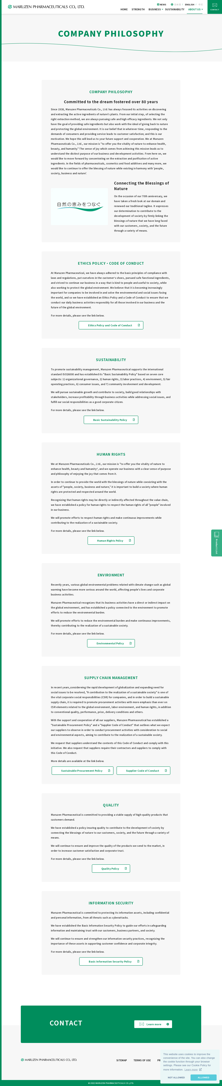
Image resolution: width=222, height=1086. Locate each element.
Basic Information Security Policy (110, 961)
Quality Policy (110, 868)
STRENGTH (138, 9)
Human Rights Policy (110, 540)
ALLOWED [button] (203, 1077)
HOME (124, 9)
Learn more (154, 1024)
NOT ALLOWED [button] (176, 1077)
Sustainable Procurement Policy (81, 770)
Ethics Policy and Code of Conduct (110, 325)
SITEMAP (121, 1060)
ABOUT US (194, 9)
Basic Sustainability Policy (110, 420)
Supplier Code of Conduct (142, 770)
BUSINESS (155, 9)
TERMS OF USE (142, 1060)
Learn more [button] (191, 1069)
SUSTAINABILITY (174, 9)
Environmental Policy (110, 643)
